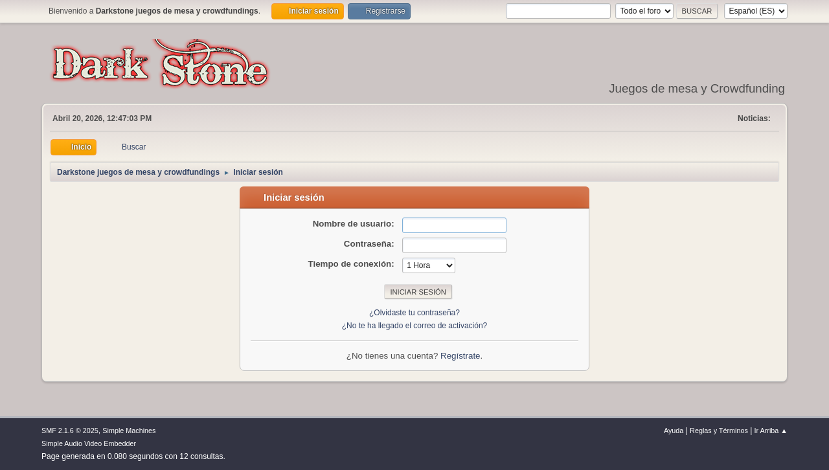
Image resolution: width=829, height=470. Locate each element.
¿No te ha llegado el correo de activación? (415, 325)
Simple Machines (128, 430)
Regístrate (460, 356)
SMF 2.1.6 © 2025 (69, 430)
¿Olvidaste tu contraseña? (414, 312)
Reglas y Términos (719, 430)
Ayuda (673, 430)
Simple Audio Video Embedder (88, 443)
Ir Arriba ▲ (771, 430)
